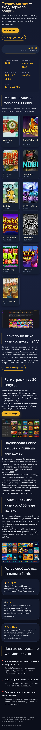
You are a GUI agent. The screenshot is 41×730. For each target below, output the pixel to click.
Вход (10, 725)
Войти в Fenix (10, 30)
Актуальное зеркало (13, 368)
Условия (20, 721)
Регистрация (17, 725)
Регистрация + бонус (13, 37)
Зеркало (4, 725)
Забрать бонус (10, 413)
